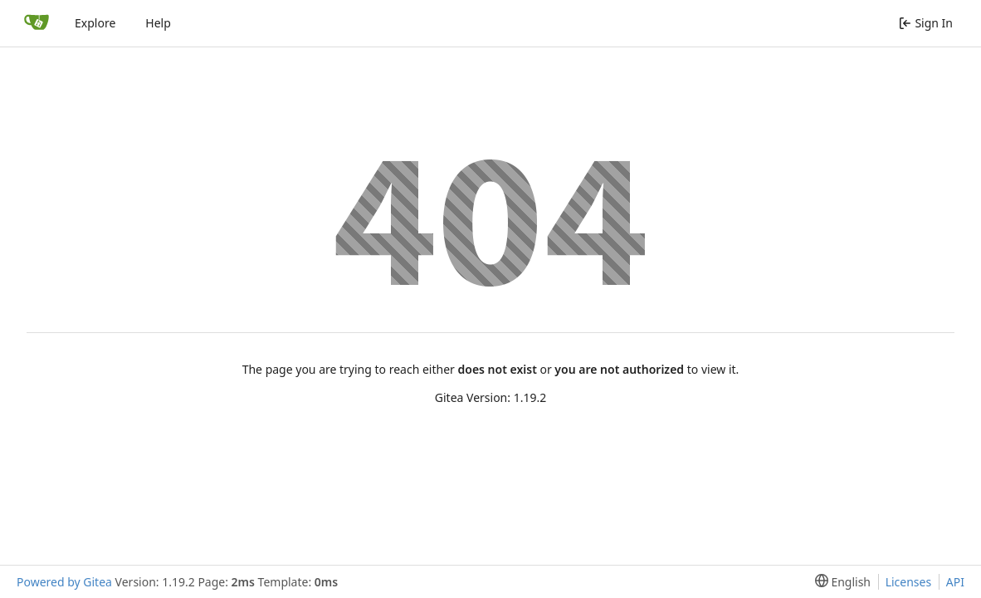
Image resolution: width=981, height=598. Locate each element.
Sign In (926, 23)
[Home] (36, 23)
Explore (95, 23)
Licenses (909, 582)
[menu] (839, 582)
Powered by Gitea (64, 582)
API (955, 582)
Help (158, 23)
